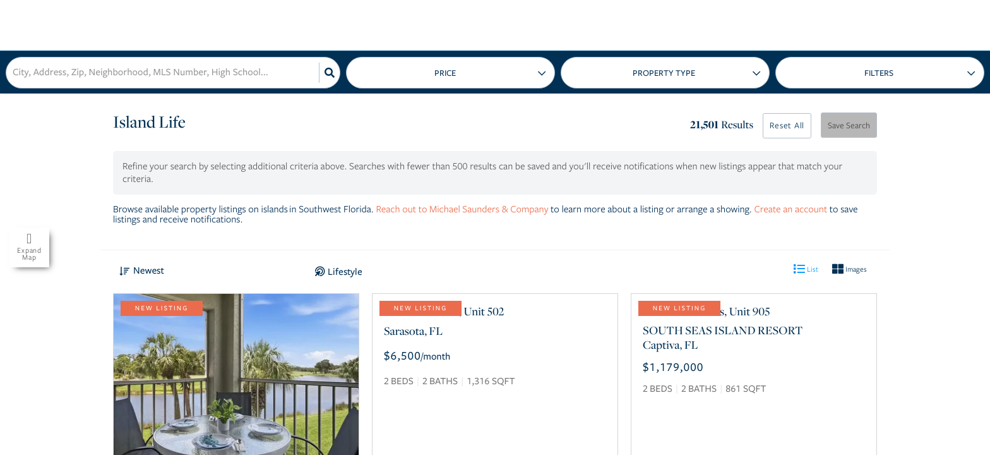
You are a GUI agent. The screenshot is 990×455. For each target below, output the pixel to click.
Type (665, 72)
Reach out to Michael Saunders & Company (462, 209)
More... (879, 72)
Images (849, 268)
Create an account (790, 209)
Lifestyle (345, 271)
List (806, 268)
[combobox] (14, 73)
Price (445, 73)
